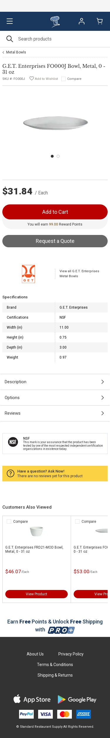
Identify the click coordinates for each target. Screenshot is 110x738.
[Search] (55, 39)
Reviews (13, 413)
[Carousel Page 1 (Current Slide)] (52, 156)
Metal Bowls (16, 52)
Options (12, 397)
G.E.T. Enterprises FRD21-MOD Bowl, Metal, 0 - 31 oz (34, 549)
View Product (36, 594)
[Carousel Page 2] (58, 156)
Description (15, 381)
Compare (74, 79)
